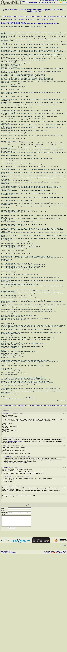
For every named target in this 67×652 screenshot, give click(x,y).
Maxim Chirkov (61, 649)
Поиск (50, 2)
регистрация (55, 0)
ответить (21, 508)
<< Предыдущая (6, 16)
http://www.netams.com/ (15, 537)
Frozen (6, 508)
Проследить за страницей (8, 650)
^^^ (24, 552)
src (28, 16)
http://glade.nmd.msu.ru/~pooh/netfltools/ (19, 493)
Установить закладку (36, 16)
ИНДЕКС (14, 16)
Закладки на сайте (6, 649)
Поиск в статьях (22, 16)
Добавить (48, 650)
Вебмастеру (62, 650)
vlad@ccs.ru (21, 23)
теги (53, 2)
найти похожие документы (45, 20)
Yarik (6, 541)
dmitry (6, 589)
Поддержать (55, 650)
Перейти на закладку (50, 16)
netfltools (30, 20)
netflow (21, 20)
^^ (22, 552)
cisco (15, 20)
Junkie (6, 581)
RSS (64, 505)
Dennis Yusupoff (9, 533)
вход (50, 0)
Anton (8, 552)
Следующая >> (61, 16)
